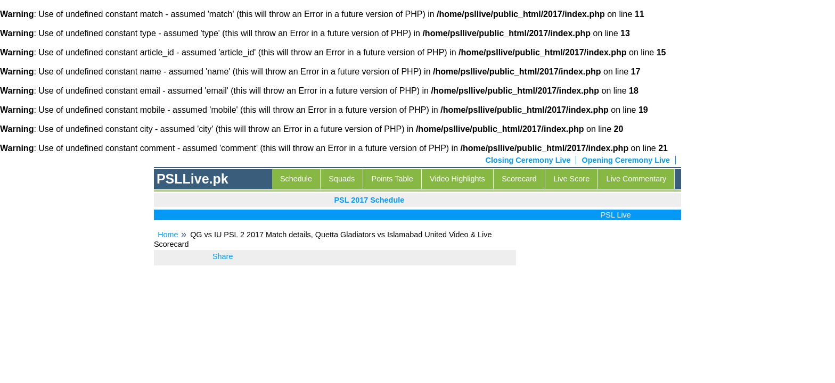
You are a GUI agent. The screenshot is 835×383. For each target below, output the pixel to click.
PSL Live (618, 215)
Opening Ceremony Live (626, 160)
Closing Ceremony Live (528, 160)
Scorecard (519, 178)
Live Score (571, 178)
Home (168, 234)
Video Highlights (457, 178)
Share (222, 256)
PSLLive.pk (192, 178)
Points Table (392, 178)
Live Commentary (637, 178)
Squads (342, 178)
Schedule (296, 178)
